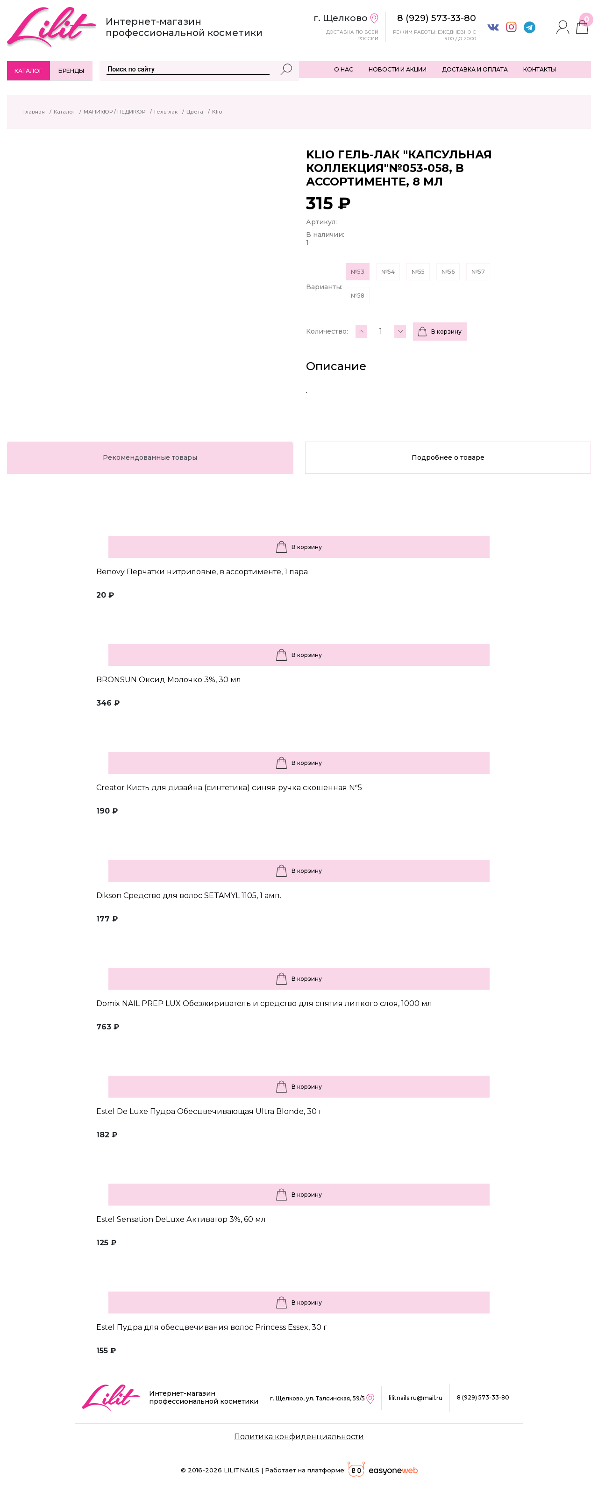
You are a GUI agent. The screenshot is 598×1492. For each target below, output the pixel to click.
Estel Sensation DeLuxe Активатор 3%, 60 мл (181, 1219)
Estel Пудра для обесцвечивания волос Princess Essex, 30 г (211, 1327)
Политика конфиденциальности (299, 1436)
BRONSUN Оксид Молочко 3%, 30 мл (168, 679)
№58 (357, 295)
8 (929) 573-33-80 (483, 1397)
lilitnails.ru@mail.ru (415, 1397)
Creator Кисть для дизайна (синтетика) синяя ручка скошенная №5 (229, 787)
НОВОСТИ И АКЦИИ (398, 69)
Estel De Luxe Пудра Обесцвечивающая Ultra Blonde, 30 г (209, 1111)
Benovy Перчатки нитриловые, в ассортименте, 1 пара (202, 571)
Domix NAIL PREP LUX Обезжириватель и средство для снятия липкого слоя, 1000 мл (264, 1003)
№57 (478, 271)
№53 (357, 271)
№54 (388, 271)
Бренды (71, 70)
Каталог (28, 70)
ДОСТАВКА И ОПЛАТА (475, 69)
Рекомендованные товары (150, 457)
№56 (448, 271)
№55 (418, 271)
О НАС (343, 69)
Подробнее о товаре (448, 457)
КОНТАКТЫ (539, 69)
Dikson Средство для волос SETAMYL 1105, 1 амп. (188, 895)
